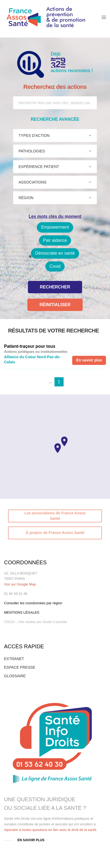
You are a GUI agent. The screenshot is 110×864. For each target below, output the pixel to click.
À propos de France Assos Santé (55, 532)
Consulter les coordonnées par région (33, 603)
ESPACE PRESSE (19, 667)
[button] (57, 448)
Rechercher (55, 287)
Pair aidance (55, 240)
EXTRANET (14, 659)
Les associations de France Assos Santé (55, 516)
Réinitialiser (55, 304)
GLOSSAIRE (15, 676)
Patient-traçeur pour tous (29, 346)
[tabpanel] (55, 354)
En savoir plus (89, 360)
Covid (55, 266)
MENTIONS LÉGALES (21, 612)
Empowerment (55, 227)
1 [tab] (59, 381)
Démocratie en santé (55, 253)
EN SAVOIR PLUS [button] (31, 840)
